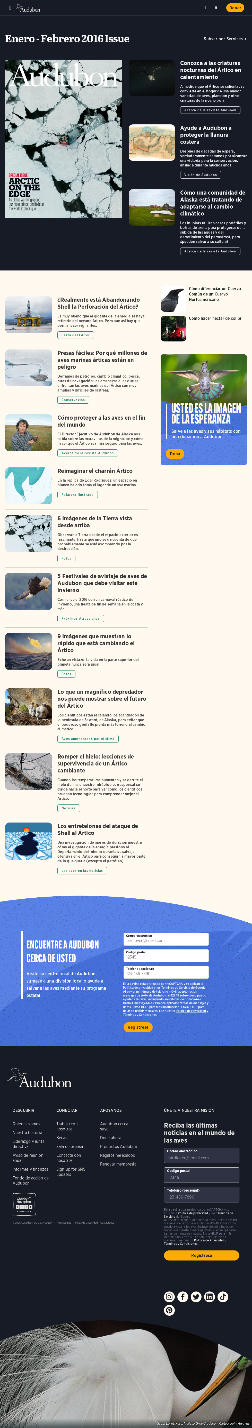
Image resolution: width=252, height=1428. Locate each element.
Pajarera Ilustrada (78, 495)
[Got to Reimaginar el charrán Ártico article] (76, 488)
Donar (235, 7)
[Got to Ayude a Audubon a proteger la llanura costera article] (188, 154)
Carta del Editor (76, 335)
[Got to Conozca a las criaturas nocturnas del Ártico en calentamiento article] (188, 89)
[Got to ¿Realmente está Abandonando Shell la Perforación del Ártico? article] (76, 320)
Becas (61, 1137)
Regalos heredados (117, 1155)
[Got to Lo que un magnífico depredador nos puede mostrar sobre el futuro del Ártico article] (76, 718)
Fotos (66, 558)
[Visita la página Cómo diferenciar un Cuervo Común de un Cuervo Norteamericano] (204, 299)
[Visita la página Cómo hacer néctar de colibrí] (204, 328)
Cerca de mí (206, 7)
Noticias (69, 808)
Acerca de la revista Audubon (210, 110)
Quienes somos (26, 1123)
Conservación (73, 400)
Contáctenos (107, 1222)
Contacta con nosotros (68, 1158)
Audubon (28, 8)
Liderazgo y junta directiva (29, 1144)
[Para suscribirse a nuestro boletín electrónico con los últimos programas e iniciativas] (166, 939)
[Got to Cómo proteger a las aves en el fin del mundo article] (76, 438)
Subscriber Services (223, 38)
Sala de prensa (69, 1146)
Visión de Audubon (200, 175)
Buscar (216, 7)
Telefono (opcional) (140, 969)
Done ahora (110, 1137)
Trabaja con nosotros (67, 1126)
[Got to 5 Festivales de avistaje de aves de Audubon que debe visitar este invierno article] (76, 600)
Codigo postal (135, 952)
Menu (10, 8)
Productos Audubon (118, 1146)
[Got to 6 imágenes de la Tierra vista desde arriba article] (76, 541)
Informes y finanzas (30, 1169)
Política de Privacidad (191, 1011)
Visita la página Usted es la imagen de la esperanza (204, 409)
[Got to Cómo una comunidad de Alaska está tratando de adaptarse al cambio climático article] (188, 222)
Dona (175, 453)
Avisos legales (63, 1222)
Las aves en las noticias (82, 871)
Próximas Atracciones (81, 618)
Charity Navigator (24, 1204)
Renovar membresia (118, 1164)
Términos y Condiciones (139, 1015)
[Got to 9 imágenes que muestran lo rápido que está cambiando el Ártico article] (76, 658)
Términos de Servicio (175, 988)
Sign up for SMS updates (71, 1172)
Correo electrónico (139, 936)
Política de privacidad (138, 988)
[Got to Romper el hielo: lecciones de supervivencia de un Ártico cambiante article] (76, 785)
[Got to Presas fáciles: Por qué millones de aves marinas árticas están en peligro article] (76, 379)
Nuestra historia (27, 1132)
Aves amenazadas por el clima (88, 739)
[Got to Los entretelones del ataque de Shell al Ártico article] (76, 848)
